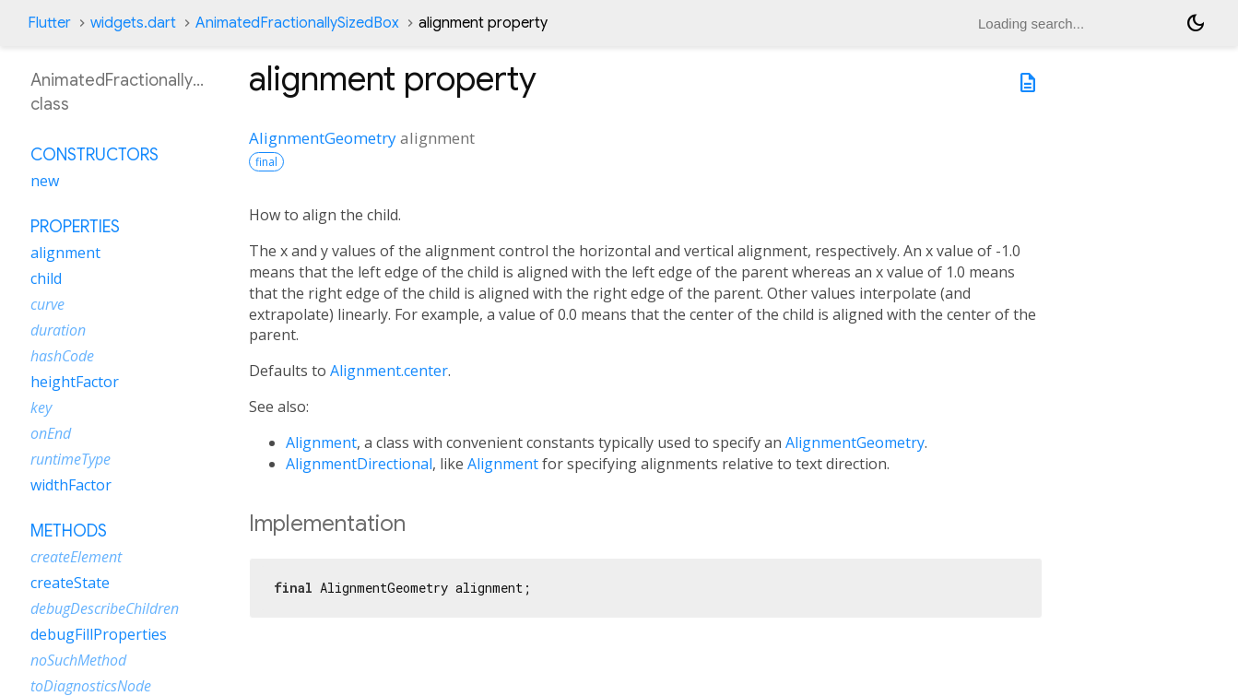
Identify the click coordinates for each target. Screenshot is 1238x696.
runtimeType (70, 459)
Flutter (49, 23)
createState (70, 582)
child (46, 278)
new (44, 181)
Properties (75, 227)
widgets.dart (133, 23)
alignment (65, 252)
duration (58, 330)
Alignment (321, 442)
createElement (76, 557)
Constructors (94, 155)
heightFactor (74, 382)
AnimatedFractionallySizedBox (297, 23)
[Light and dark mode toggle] (1195, 23)
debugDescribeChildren (104, 608)
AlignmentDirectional (359, 464)
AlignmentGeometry (322, 137)
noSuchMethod (78, 660)
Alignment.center (389, 370)
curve (47, 304)
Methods (68, 531)
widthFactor (71, 485)
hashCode (62, 356)
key (41, 407)
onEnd (50, 433)
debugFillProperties (98, 634)
